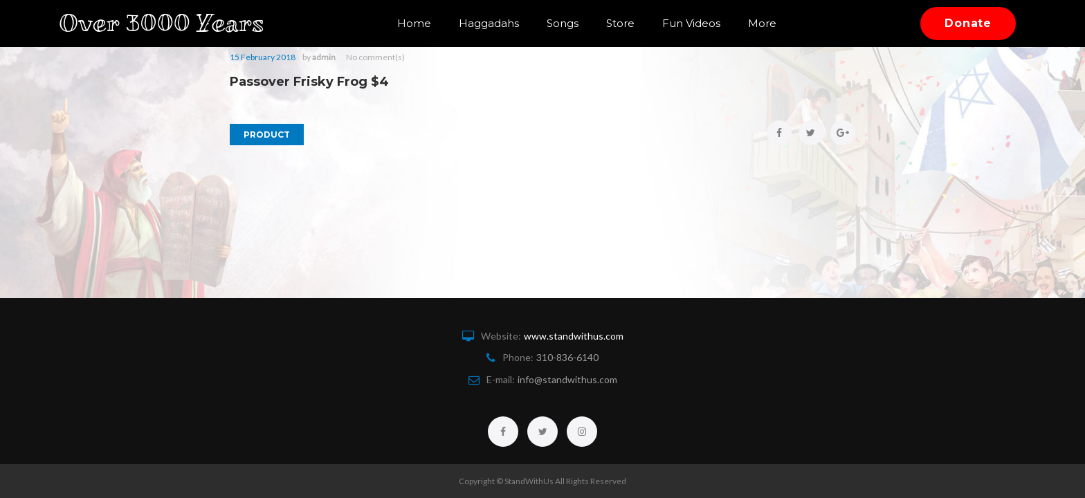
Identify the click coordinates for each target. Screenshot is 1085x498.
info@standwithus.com (567, 379)
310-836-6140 (567, 357)
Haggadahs (489, 23)
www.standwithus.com (573, 336)
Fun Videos (691, 23)
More (762, 23)
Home (414, 23)
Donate (968, 23)
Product (267, 134)
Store (620, 23)
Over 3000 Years (171, 23)
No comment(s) (375, 57)
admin (324, 57)
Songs (562, 23)
